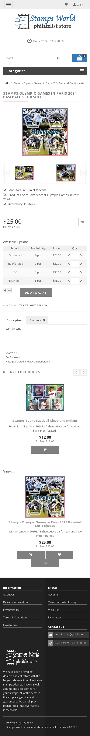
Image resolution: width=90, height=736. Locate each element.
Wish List (53, 610)
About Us (8, 594)
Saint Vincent (13, 328)
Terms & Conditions (15, 617)
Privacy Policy (11, 610)
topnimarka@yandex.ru (69, 634)
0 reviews (22, 305)
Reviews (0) (37, 320)
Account (53, 594)
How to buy (10, 625)
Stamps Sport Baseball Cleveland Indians (45, 420)
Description (14, 320)
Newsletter (54, 617)
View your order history (62, 602)
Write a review (38, 305)
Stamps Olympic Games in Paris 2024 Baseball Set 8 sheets (45, 524)
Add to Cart (35, 292)
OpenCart (27, 723)
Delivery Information (15, 602)
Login (78, 4)
